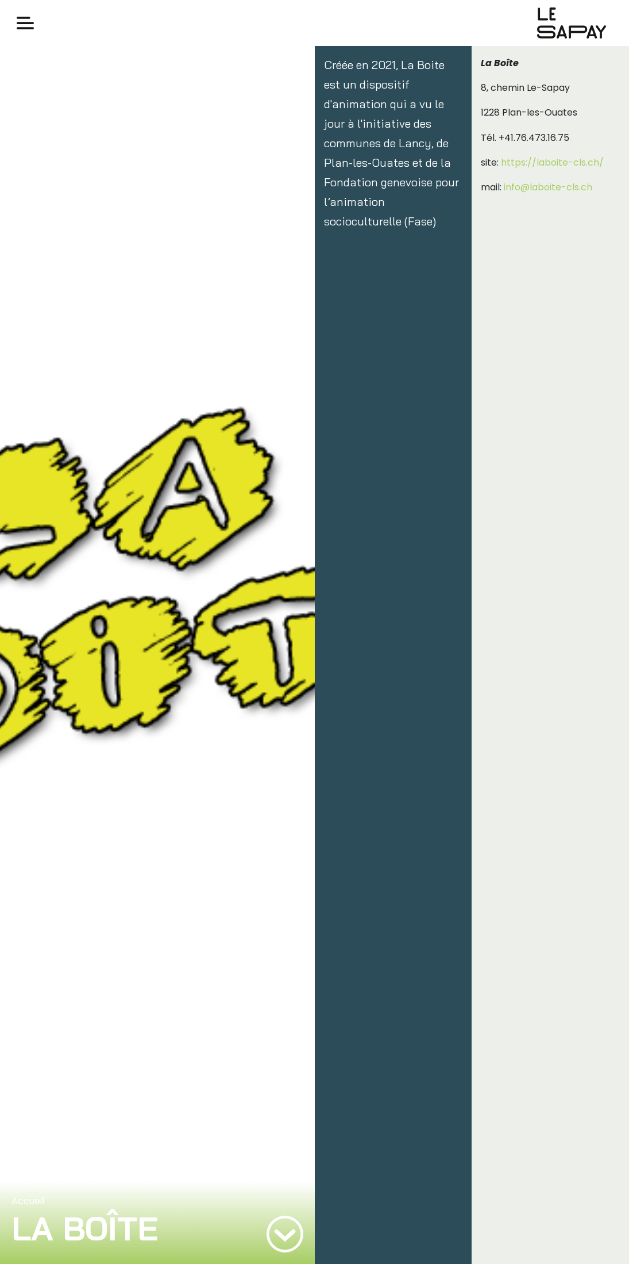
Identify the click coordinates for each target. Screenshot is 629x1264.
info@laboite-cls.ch (548, 187)
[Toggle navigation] (25, 23)
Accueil (27, 1201)
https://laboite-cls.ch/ (552, 162)
